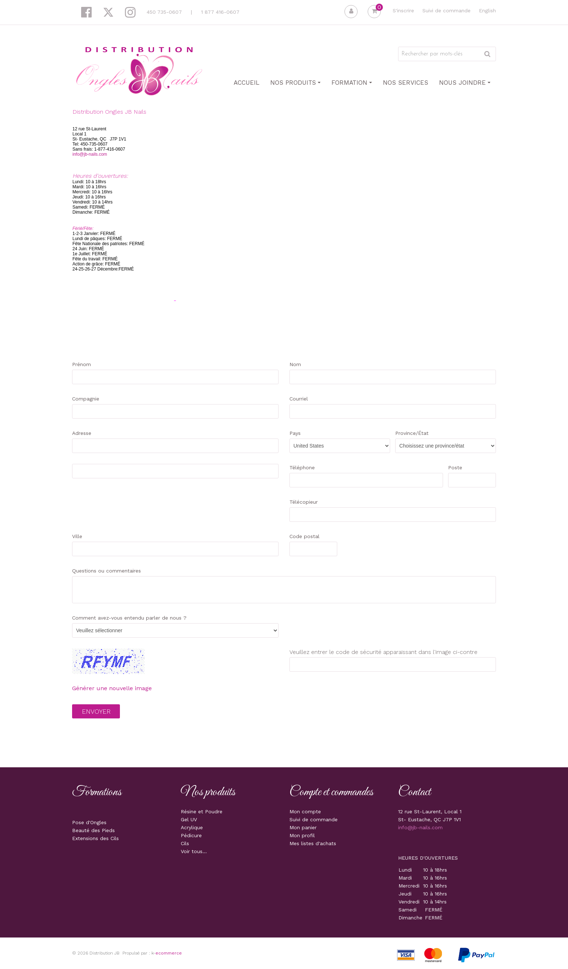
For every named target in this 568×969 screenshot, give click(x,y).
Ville (77, 536)
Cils (185, 843)
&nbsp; (387, 217)
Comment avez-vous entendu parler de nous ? (129, 618)
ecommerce (168, 953)
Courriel (298, 399)
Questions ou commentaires (106, 571)
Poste (455, 467)
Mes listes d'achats (312, 843)
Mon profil (302, 835)
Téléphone (302, 467)
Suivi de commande (446, 10)
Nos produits (295, 82)
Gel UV (189, 819)
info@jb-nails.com (89, 154)
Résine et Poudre (201, 811)
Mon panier (303, 827)
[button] (374, 11)
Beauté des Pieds (93, 830)
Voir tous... (194, 851)
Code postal (304, 536)
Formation (351, 82)
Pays (295, 433)
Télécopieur (303, 502)
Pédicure (191, 835)
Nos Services (405, 82)
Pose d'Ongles (89, 822)
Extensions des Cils (95, 838)
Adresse (81, 433)
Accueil (246, 82)
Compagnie (85, 399)
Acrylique (192, 827)
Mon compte (305, 811)
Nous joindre (464, 82)
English (487, 10)
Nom (295, 364)
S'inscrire (403, 10)
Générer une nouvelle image (112, 688)
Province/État (412, 433)
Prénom (81, 364)
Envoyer (96, 711)
